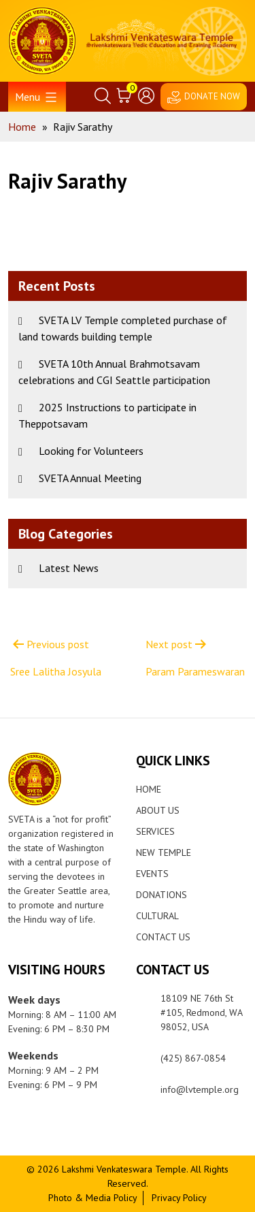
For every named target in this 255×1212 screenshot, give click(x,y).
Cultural (157, 916)
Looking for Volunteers (91, 451)
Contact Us (163, 937)
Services (155, 831)
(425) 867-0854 (193, 1058)
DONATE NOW (212, 96)
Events (152, 873)
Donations (161, 895)
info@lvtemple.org (199, 1089)
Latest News (69, 568)
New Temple (163, 852)
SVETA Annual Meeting (90, 478)
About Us (158, 810)
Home (148, 789)
